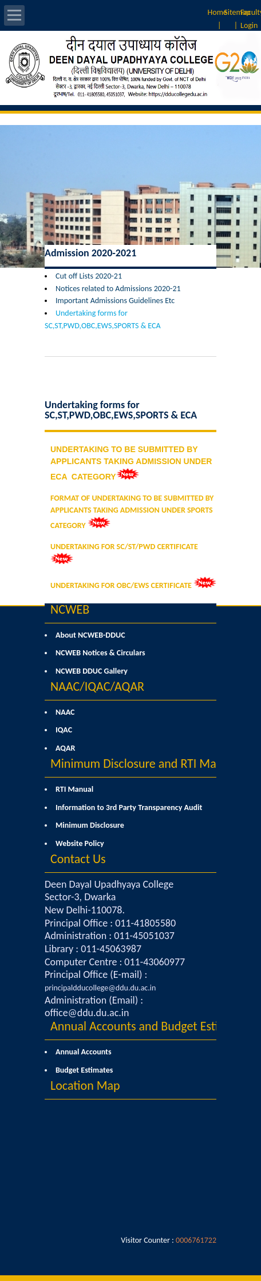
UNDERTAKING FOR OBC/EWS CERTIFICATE (121, 585)
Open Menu (14, 15)
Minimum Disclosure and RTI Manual (144, 763)
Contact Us (78, 859)
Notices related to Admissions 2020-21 (118, 288)
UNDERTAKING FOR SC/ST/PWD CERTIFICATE (124, 546)
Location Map (85, 1085)
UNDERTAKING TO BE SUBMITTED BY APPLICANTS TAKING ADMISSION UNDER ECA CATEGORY (131, 463)
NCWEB (69, 609)
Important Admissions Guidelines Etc (115, 300)
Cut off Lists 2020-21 (89, 276)
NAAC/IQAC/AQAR (97, 686)
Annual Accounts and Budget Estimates (150, 1026)
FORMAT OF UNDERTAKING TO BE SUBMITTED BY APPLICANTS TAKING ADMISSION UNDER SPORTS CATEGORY (131, 511)
